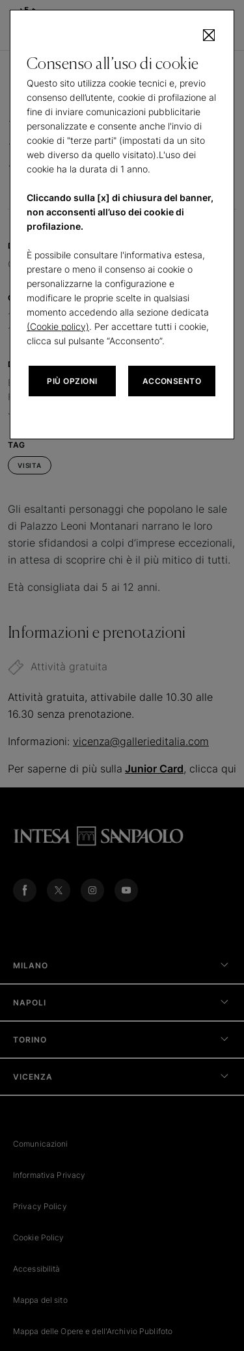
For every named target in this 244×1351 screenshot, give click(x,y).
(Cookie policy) (58, 326)
